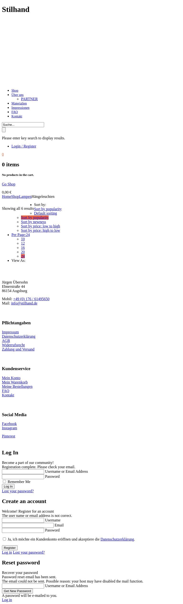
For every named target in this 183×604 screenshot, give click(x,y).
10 (23, 239)
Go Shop (8, 184)
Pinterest (8, 436)
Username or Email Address (66, 471)
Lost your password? (18, 491)
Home (6, 196)
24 (23, 256)
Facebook (9, 424)
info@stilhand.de (24, 303)
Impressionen (20, 108)
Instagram (9, 428)
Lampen (25, 196)
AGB (6, 341)
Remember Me (19, 482)
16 (23, 248)
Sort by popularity (35, 217)
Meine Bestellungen (17, 386)
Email (59, 525)
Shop (14, 90)
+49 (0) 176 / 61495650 (31, 299)
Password (52, 476)
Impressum (10, 332)
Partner (29, 99)
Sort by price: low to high (40, 226)
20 (23, 252)
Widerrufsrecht (13, 345)
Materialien (19, 103)
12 (23, 243)
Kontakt (16, 116)
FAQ (14, 112)
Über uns (17, 95)
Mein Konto (11, 378)
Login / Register (23, 146)
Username (53, 520)
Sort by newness (33, 222)
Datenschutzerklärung (18, 336)
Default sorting (45, 213)
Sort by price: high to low (40, 230)
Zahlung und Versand (18, 349)
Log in (7, 552)
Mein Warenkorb (15, 382)
